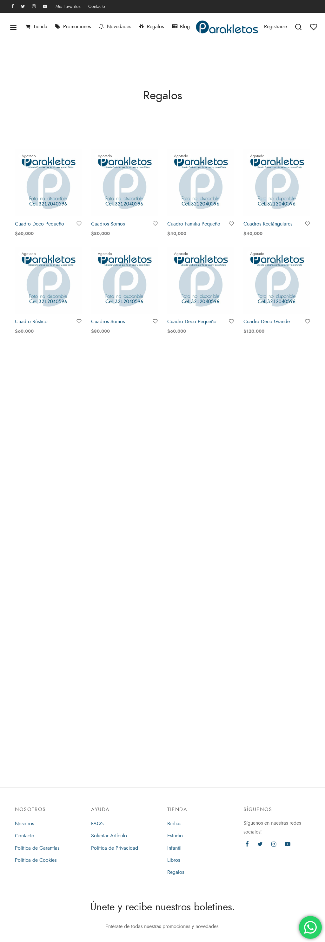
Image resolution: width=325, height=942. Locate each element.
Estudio (175, 835)
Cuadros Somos (108, 223)
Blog (180, 26)
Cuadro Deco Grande (266, 323)
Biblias (174, 823)
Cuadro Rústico (31, 322)
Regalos (151, 26)
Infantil (174, 848)
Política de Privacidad (114, 848)
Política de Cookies (35, 860)
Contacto (96, 6)
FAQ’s (97, 823)
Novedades (114, 26)
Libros (173, 860)
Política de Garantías (37, 848)
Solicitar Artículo (109, 835)
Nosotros (24, 823)
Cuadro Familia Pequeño (193, 223)
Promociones (73, 26)
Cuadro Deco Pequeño (39, 223)
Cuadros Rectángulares (267, 224)
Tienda (35, 26)
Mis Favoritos (68, 6)
